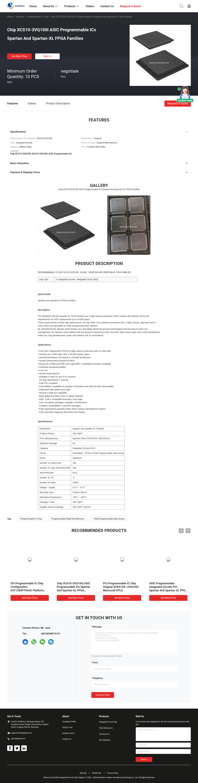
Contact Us (66, 739)
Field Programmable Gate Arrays (109, 519)
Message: (97, 626)
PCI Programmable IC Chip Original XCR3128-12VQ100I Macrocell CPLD (120, 587)
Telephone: (98, 678)
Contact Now (103, 694)
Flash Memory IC (106, 728)
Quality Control (68, 733)
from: (95, 662)
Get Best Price (19, 56)
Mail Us (47, 56)
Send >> (144, 759)
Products (20, 16)
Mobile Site (96, 773)
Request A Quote (177, 103)
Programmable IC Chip (37, 16)
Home (10, 16)
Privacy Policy (112, 773)
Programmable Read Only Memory (67, 519)
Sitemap (83, 773)
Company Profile (69, 722)
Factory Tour (67, 727)
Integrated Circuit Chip (108, 722)
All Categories (104, 740)
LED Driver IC (104, 734)
